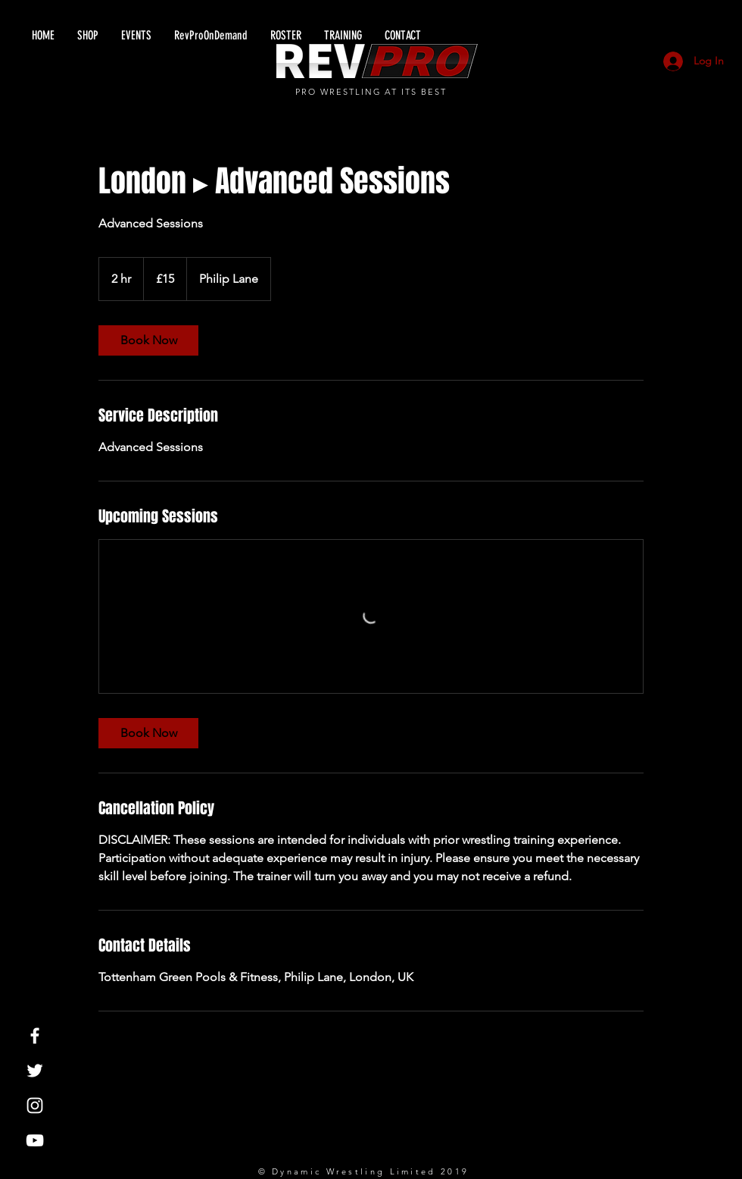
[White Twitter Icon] (34, 1070)
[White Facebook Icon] (34, 1035)
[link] (148, 340)
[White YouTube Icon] (34, 1140)
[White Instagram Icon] (34, 1105)
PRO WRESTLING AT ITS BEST (371, 91)
